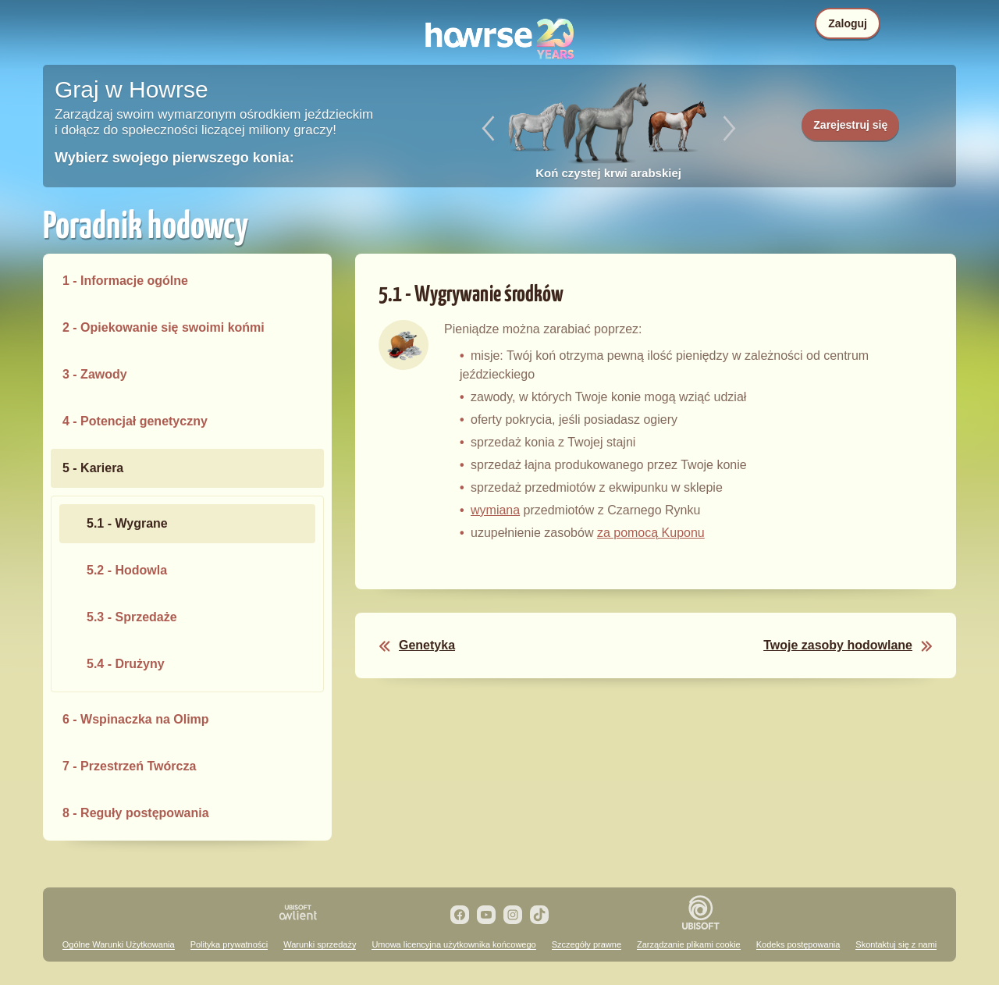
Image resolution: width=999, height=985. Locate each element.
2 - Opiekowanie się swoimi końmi (163, 327)
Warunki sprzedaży (319, 944)
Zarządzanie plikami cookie (689, 944)
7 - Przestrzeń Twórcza (129, 766)
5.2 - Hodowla (127, 570)
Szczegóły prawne (586, 944)
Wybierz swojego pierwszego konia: (174, 157)
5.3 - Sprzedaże (132, 617)
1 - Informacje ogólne (125, 280)
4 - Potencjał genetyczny (135, 421)
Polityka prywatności (229, 944)
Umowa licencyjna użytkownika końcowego (453, 944)
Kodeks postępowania (798, 944)
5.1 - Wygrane (127, 523)
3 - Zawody (94, 374)
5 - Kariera (92, 468)
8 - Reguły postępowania (135, 813)
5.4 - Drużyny (126, 663)
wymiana (495, 510)
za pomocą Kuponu (651, 532)
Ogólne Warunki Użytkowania (118, 944)
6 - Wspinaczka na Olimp (135, 719)
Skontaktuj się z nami (896, 944)
